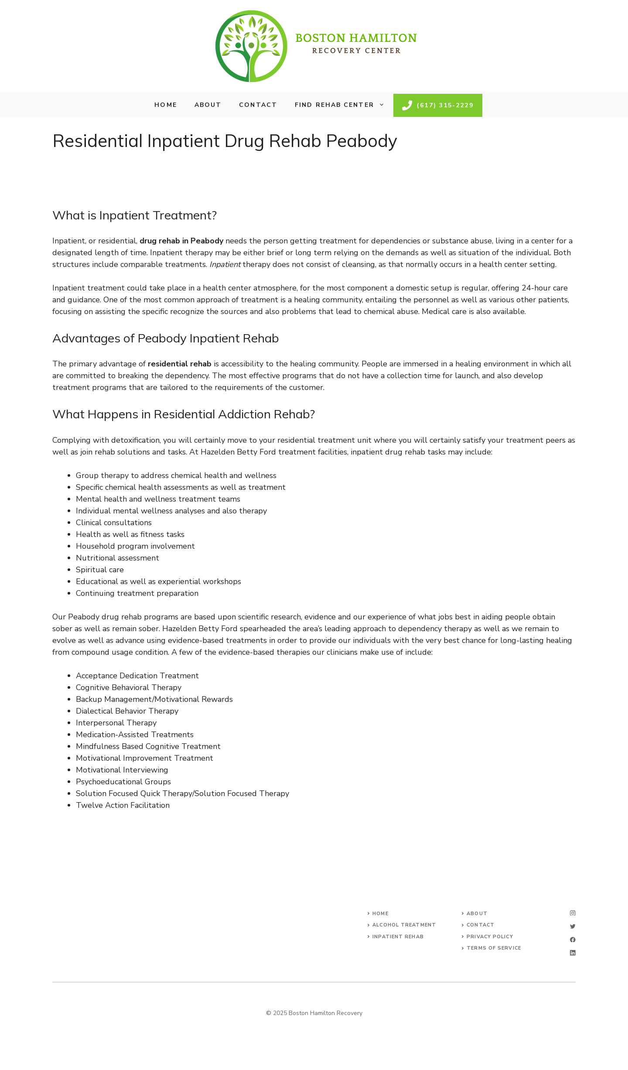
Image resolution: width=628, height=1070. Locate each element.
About (208, 105)
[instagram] (573, 913)
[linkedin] (573, 953)
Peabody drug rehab (105, 617)
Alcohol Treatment (404, 925)
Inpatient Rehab (398, 936)
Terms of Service (494, 948)
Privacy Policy (490, 936)
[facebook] (573, 940)
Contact (258, 105)
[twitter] (573, 926)
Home (165, 105)
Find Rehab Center (344, 105)
